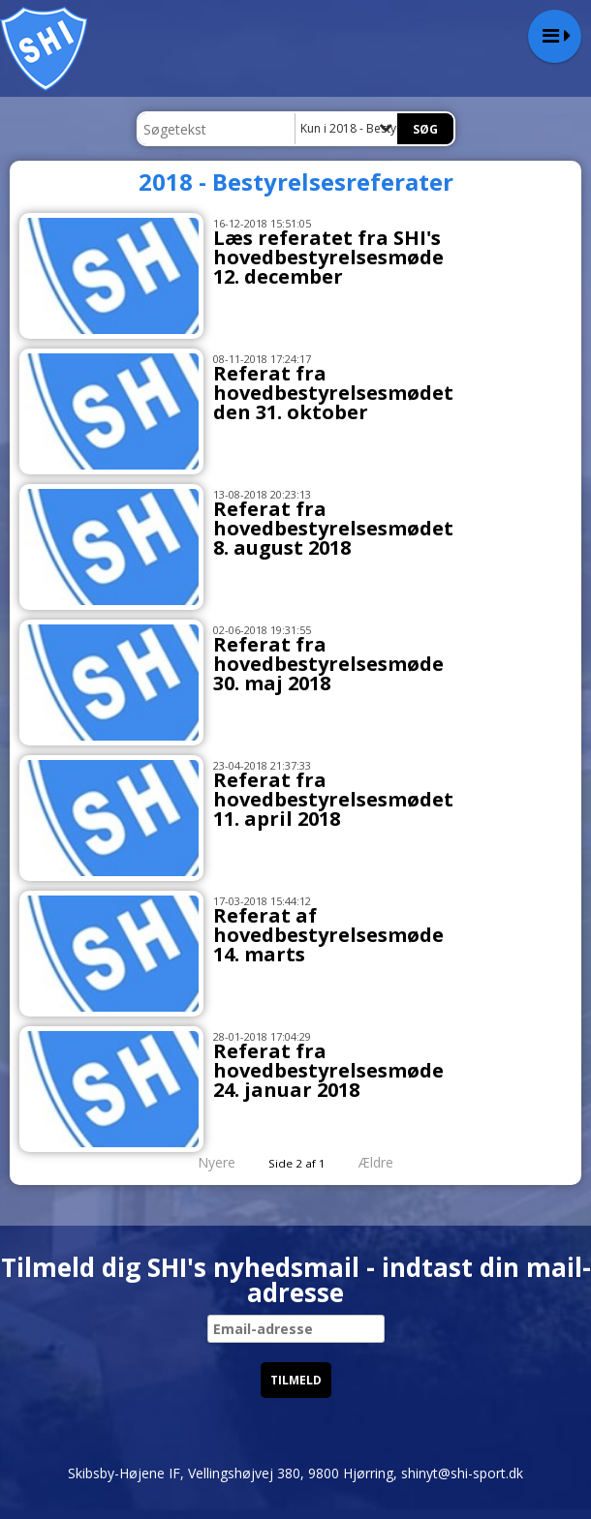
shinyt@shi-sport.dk (462, 1473)
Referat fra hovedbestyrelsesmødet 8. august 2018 (333, 528)
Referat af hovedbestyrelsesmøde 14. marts (328, 934)
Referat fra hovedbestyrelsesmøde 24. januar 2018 (328, 1070)
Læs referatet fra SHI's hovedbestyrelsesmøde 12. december (328, 257)
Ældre (389, 1162)
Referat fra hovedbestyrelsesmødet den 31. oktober (333, 392)
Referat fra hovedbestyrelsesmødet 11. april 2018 (333, 799)
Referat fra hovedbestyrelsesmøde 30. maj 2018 (328, 663)
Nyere (205, 1162)
